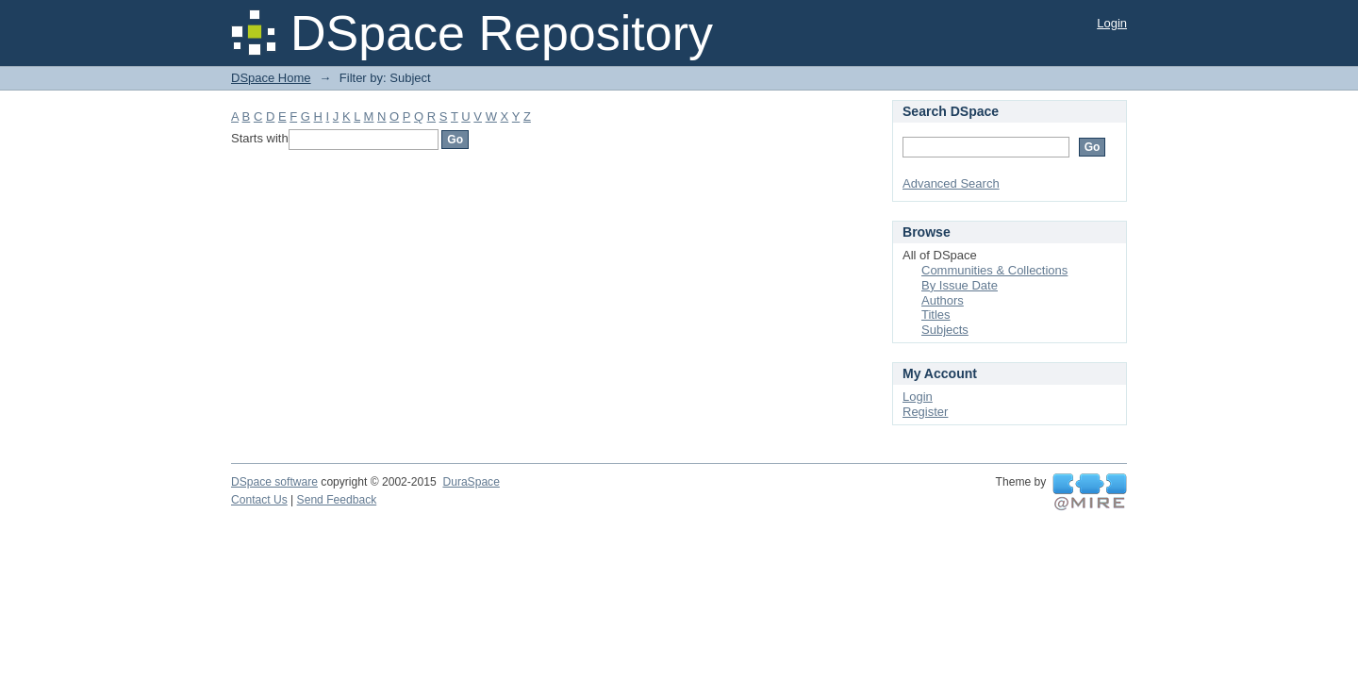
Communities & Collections (994, 270)
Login (1112, 23)
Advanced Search (951, 183)
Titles (936, 314)
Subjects (945, 330)
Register (925, 412)
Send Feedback (337, 499)
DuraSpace (470, 482)
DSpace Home (271, 78)
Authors (942, 300)
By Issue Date (959, 285)
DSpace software (274, 482)
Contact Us (259, 499)
